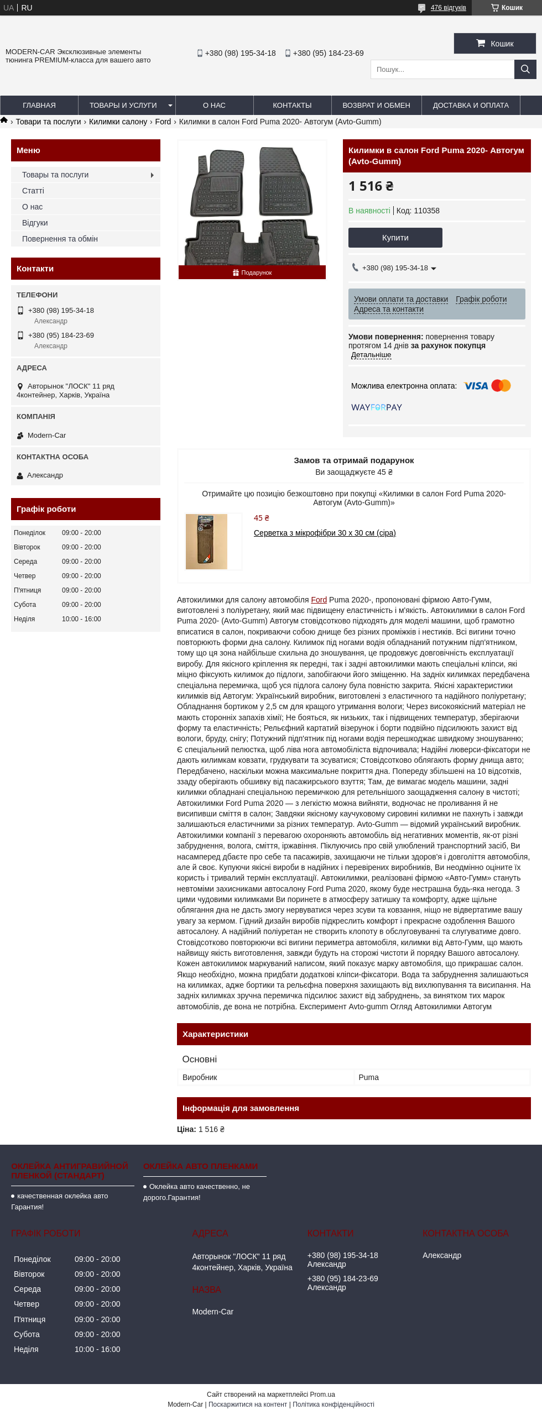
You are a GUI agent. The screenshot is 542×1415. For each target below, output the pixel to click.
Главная (39, 105)
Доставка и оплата (471, 105)
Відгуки (35, 222)
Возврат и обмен (376, 105)
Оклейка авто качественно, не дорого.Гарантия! (196, 1192)
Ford (163, 121)
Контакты (292, 105)
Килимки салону (118, 121)
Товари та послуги (48, 121)
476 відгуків (448, 8)
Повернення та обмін (60, 238)
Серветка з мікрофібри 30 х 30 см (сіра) (325, 532)
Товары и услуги (123, 105)
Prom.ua (322, 1394)
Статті (33, 190)
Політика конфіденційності (333, 1404)
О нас (214, 105)
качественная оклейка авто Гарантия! (59, 1201)
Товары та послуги (55, 174)
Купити (395, 237)
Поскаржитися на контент (248, 1404)
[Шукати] (525, 69)
